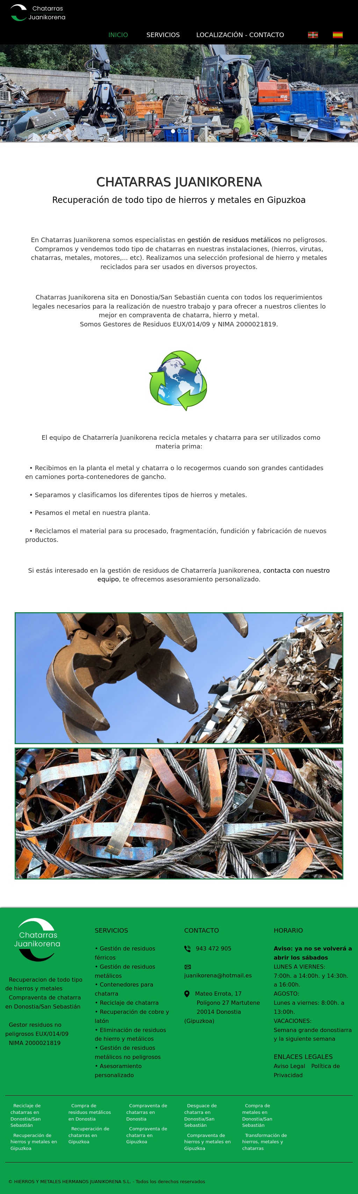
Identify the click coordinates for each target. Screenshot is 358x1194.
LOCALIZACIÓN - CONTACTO (240, 34)
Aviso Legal (289, 1066)
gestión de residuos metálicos (234, 239)
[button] (27, 95)
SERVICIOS (162, 34)
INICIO (121, 34)
